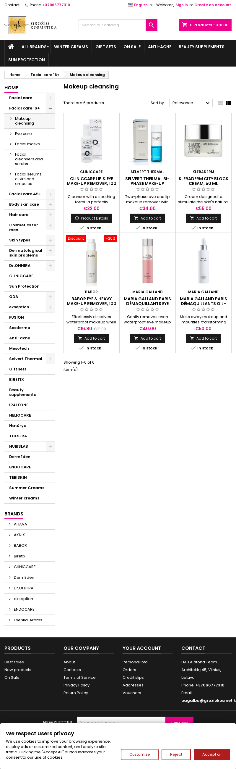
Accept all (212, 754)
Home (11, 87)
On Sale (132, 47)
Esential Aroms (27, 620)
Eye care (23, 133)
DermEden (19, 457)
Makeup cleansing (24, 121)
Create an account (212, 4)
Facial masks (27, 144)
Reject (176, 754)
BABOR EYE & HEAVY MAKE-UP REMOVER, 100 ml (91, 303)
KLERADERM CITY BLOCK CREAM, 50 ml (203, 181)
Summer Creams (26, 488)
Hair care (18, 214)
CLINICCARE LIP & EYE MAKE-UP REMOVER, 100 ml (91, 183)
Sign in (181, 4)
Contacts (72, 670)
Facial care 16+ (24, 108)
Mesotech (19, 348)
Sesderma (19, 328)
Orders (129, 670)
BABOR (20, 545)
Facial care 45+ (25, 194)
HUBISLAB (18, 446)
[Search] (118, 25)
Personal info (135, 662)
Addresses (133, 685)
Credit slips (133, 677)
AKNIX (19, 535)
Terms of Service (80, 677)
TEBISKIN (18, 477)
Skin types (19, 240)
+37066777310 (56, 4)
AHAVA (20, 524)
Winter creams (71, 47)
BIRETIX (16, 379)
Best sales (14, 662)
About (69, 662)
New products (17, 670)
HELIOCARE (20, 415)
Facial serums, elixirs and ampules (29, 178)
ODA (13, 296)
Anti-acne (159, 47)
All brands (34, 47)
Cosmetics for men (23, 227)
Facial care (20, 98)
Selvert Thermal (25, 359)
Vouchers (132, 693)
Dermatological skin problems (25, 253)
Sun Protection (26, 60)
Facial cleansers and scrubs (29, 159)
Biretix (19, 556)
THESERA (18, 436)
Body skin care (24, 204)
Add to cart (147, 218)
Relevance (191, 103)
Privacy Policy (76, 685)
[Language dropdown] (141, 5)
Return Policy (76, 693)
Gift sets (105, 47)
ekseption (19, 307)
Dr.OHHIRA (19, 265)
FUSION (16, 317)
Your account (142, 648)
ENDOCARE (20, 467)
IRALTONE (18, 405)
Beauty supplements (201, 47)
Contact (11, 4)
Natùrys (17, 425)
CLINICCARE (21, 276)
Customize (139, 754)
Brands (13, 513)
